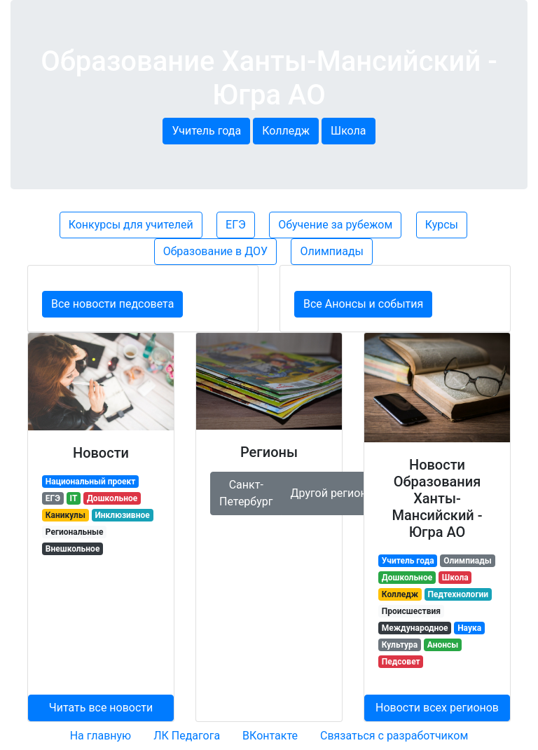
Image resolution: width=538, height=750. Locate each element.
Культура (400, 645)
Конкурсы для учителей (131, 224)
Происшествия (411, 611)
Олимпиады (332, 251)
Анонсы (442, 645)
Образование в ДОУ (215, 251)
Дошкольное (112, 498)
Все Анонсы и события (363, 304)
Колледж (286, 130)
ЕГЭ (236, 224)
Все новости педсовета (112, 304)
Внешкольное (73, 549)
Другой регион (329, 493)
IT (74, 498)
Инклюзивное (122, 515)
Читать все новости (101, 707)
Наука (469, 628)
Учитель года (206, 130)
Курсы (441, 224)
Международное (415, 628)
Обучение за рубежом (335, 224)
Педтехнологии (458, 594)
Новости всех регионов (437, 707)
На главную (100, 735)
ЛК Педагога (186, 735)
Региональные (75, 532)
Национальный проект (91, 481)
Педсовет (401, 662)
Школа (348, 130)
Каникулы (65, 515)
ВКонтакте (270, 735)
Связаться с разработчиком (394, 735)
